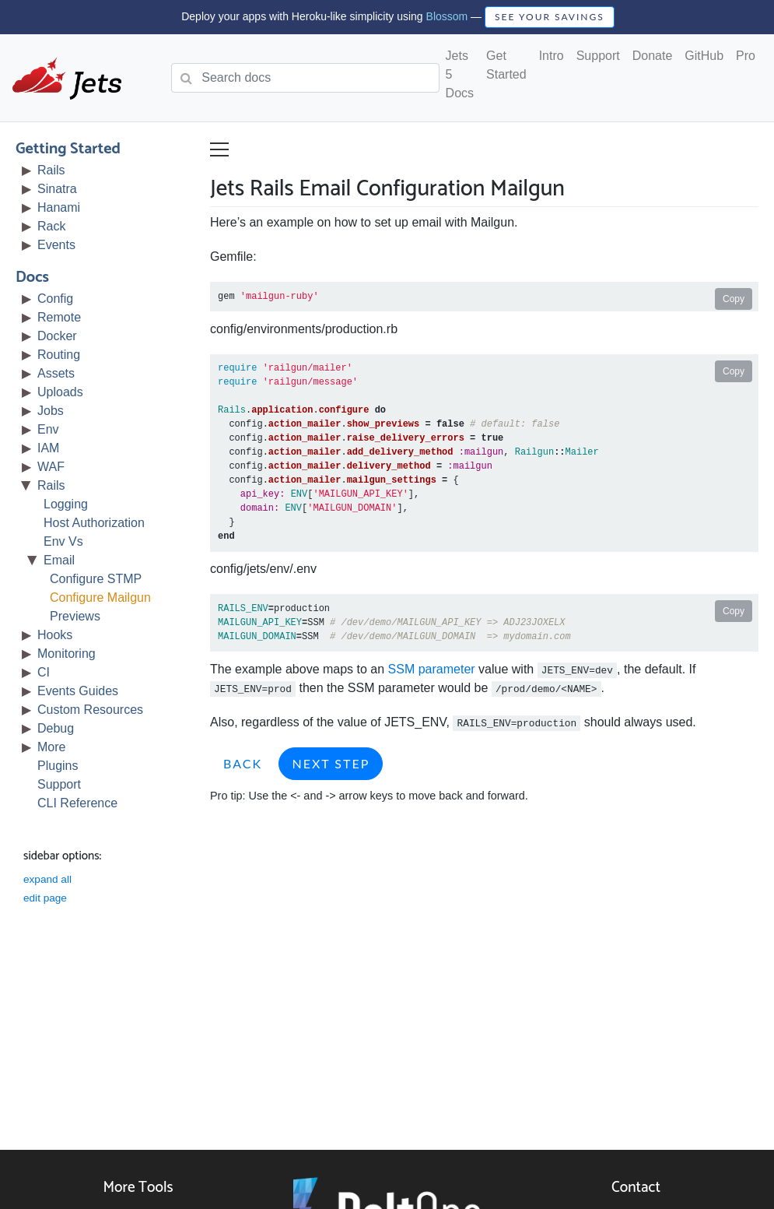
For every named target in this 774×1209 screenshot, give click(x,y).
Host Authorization (94, 522)
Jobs (50, 410)
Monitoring (66, 653)
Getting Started (68, 149)
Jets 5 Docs (460, 74)
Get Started (506, 65)
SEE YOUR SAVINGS (549, 17)
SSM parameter (431, 669)
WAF (51, 466)
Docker (57, 336)
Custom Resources (90, 709)
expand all (47, 879)
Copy (733, 298)
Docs (32, 277)
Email (59, 560)
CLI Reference (77, 803)
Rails (51, 170)
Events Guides (77, 691)
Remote (59, 317)
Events (56, 244)
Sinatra (57, 188)
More (51, 747)
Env (48, 429)
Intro (551, 55)
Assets (56, 373)
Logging (66, 504)
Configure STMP (96, 578)
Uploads (60, 392)
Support (598, 55)
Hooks (54, 634)
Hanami (58, 207)
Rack (51, 226)
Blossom (447, 16)
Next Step (330, 763)
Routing (58, 354)
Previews (75, 616)
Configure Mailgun (100, 597)
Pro (745, 55)
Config (55, 298)
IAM (48, 448)
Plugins (57, 765)
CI (43, 672)
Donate (652, 55)
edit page (45, 898)
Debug (55, 728)
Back (242, 763)
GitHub (704, 55)
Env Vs (63, 541)
